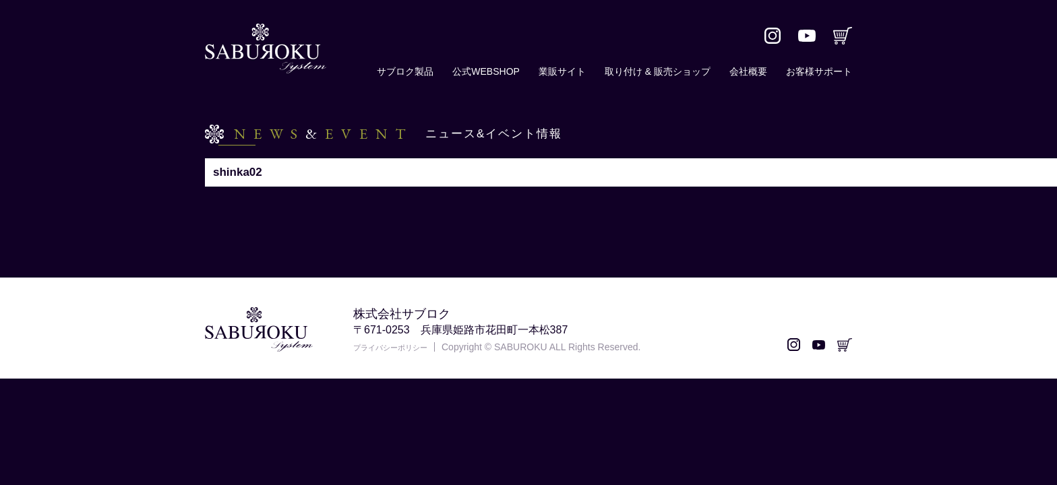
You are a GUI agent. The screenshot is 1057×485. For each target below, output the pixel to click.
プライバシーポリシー (400, 347)
